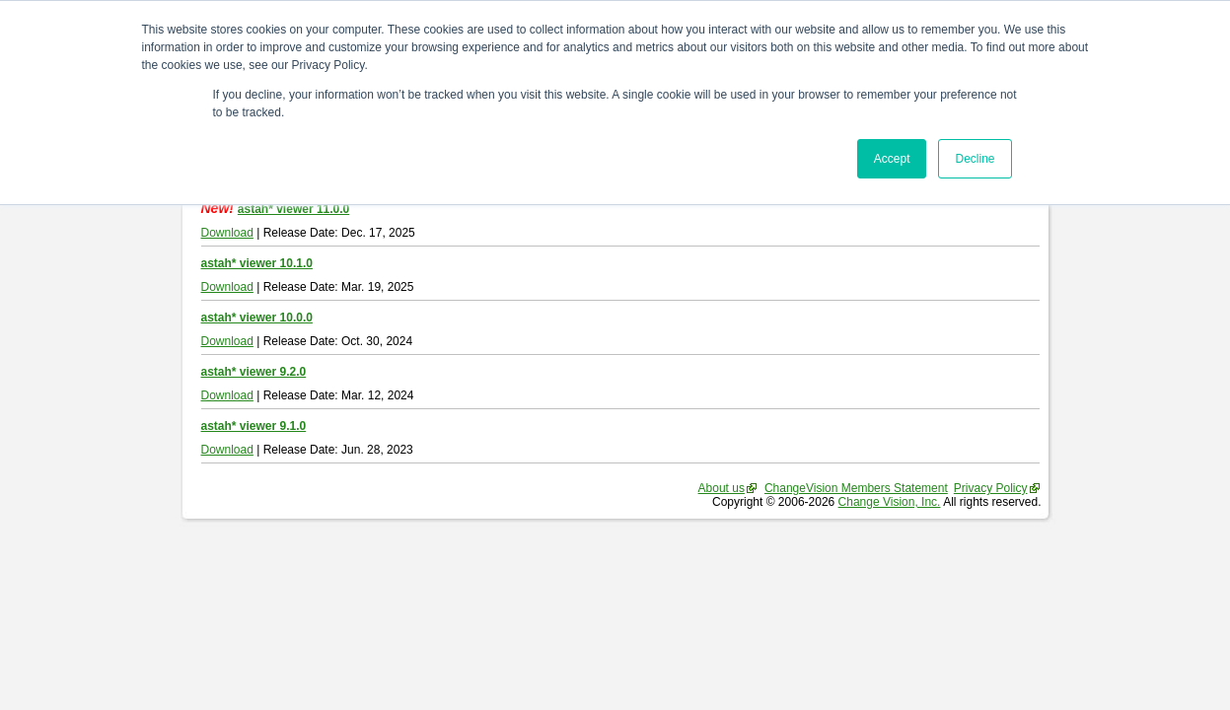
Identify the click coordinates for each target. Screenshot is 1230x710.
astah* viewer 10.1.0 (257, 263)
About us (721, 488)
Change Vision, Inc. (889, 502)
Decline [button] (974, 159)
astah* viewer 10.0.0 (257, 317)
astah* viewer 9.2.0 (254, 372)
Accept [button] (892, 159)
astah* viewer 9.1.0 (254, 426)
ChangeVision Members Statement (856, 488)
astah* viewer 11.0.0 (293, 209)
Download (227, 233)
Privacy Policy (991, 488)
